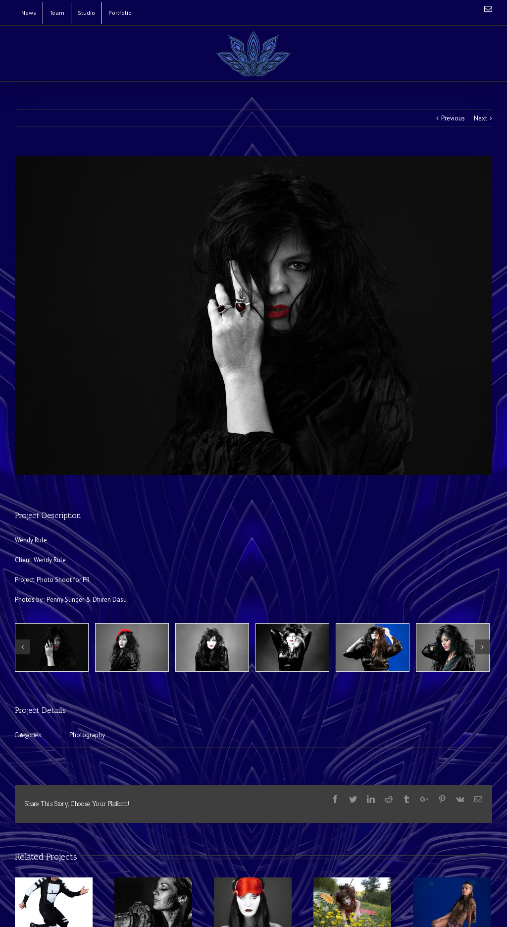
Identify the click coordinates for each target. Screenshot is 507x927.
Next (480, 118)
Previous (453, 118)
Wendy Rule (50, 560)
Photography (87, 735)
